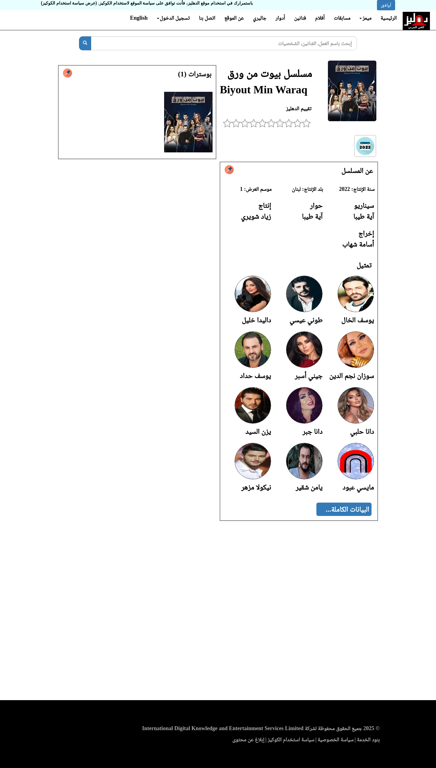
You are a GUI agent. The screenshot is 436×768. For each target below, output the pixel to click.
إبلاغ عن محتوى (248, 739)
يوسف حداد (255, 376)
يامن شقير (309, 487)
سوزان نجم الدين (351, 376)
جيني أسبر (308, 376)
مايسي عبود (358, 487)
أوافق (386, 5)
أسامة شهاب (358, 244)
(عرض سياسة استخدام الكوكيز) (69, 3)
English (138, 18)
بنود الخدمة (368, 739)
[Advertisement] (218, 612)
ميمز (365, 18)
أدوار (280, 18)
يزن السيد (258, 431)
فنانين (300, 18)
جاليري (259, 18)
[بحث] (85, 43)
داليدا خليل (256, 320)
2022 (344, 189)
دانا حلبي (362, 431)
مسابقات (342, 18)
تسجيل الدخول (173, 18)
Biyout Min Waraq (263, 90)
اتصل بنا (207, 18)
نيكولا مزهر (256, 487)
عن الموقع (234, 18)
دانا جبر (312, 431)
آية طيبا (363, 216)
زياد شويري (256, 216)
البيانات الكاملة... (347, 509)
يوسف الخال (357, 320)
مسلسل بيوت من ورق (269, 73)
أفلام (320, 18)
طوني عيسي (305, 320)
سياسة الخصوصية (336, 739)
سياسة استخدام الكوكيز (291, 739)
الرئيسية (389, 18)
